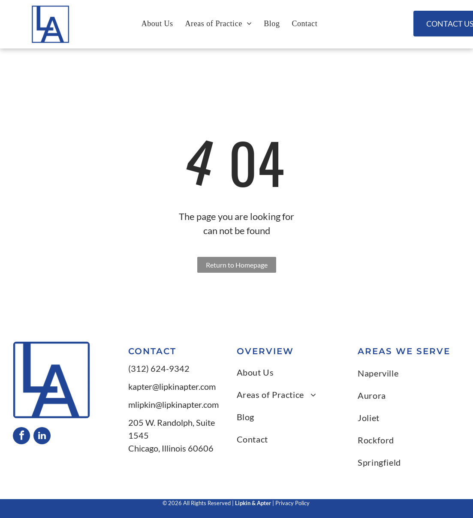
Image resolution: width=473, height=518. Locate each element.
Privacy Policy (293, 503)
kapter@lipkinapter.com (172, 386)
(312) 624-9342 (159, 368)
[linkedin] (42, 436)
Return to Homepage (237, 265)
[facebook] (21, 436)
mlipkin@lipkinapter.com (173, 404)
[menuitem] (157, 23)
